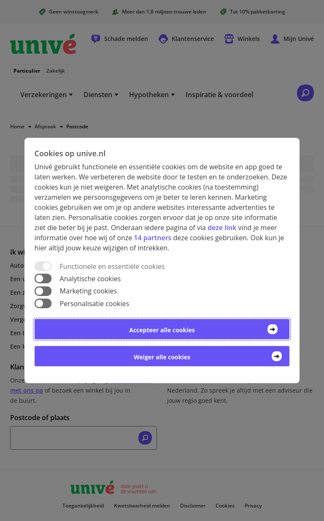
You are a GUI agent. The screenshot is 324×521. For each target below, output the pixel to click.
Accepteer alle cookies (161, 330)
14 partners (152, 237)
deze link (222, 227)
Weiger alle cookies (162, 357)
